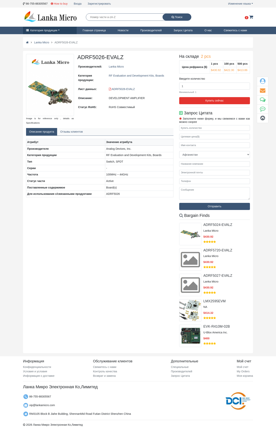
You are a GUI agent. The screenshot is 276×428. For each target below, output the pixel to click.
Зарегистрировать (99, 3)
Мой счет (242, 367)
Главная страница (94, 30)
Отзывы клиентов (71, 131)
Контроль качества (105, 371)
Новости (123, 30)
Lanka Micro (41, 42)
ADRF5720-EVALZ (217, 250)
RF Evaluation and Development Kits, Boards (136, 75)
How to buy (59, 3)
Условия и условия (35, 371)
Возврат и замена (104, 375)
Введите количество (192, 78)
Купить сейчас (214, 100)
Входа (78, 3)
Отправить (214, 206)
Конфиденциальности (37, 367)
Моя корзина (245, 375)
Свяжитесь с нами (235, 30)
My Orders (243, 371)
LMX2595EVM (214, 301)
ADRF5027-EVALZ (217, 276)
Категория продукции (41, 30)
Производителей (151, 30)
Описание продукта (41, 131)
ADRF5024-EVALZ (217, 225)
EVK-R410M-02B (216, 326)
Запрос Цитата (183, 30)
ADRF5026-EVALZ (122, 89)
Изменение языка (239, 3)
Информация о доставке (38, 375)
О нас (208, 30)
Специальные (180, 367)
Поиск (177, 17)
